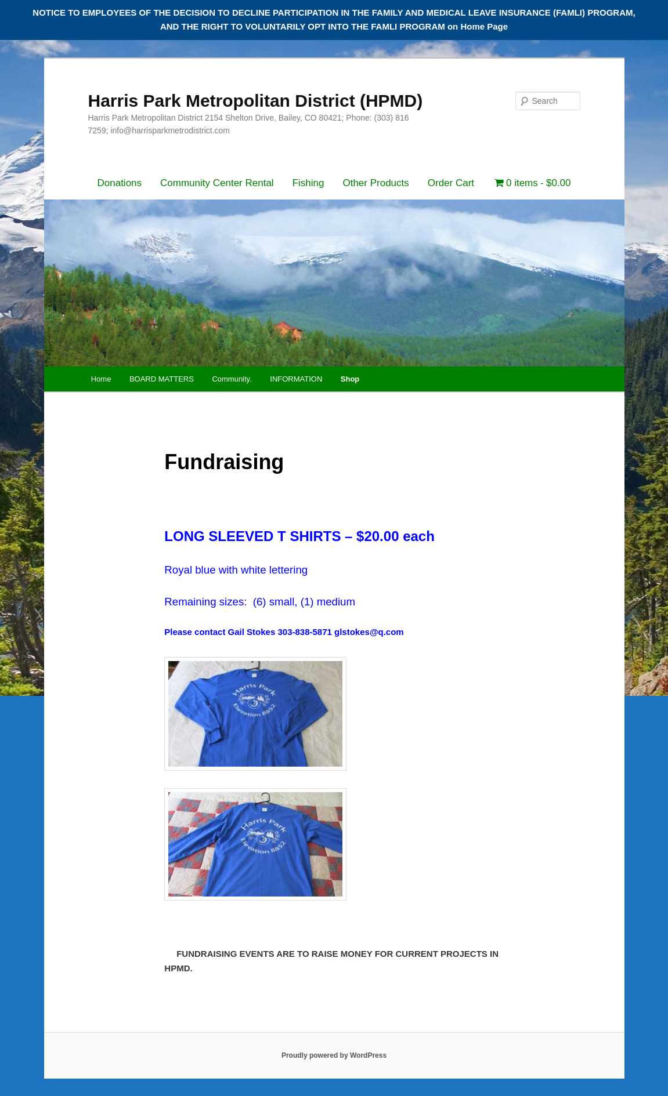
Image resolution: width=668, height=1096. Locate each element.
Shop (350, 379)
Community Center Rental (217, 182)
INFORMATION (296, 379)
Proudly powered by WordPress (334, 1055)
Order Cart (451, 182)
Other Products (375, 182)
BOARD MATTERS (161, 379)
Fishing (308, 182)
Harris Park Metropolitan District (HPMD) (255, 100)
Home (101, 379)
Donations (120, 182)
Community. (231, 379)
